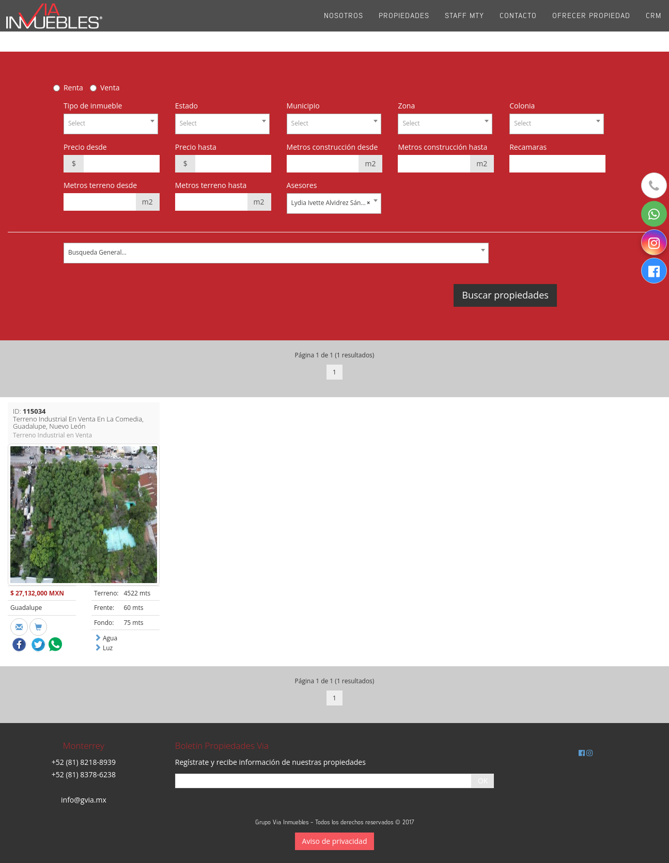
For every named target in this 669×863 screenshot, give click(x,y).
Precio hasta (195, 147)
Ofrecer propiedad (591, 25)
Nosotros (343, 25)
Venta (110, 87)
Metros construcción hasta (442, 147)
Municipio (303, 106)
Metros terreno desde (100, 185)
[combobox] (111, 124)
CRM (653, 25)
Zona (406, 106)
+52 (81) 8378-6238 (84, 774)
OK (483, 781)
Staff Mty (464, 25)
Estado (186, 106)
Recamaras (528, 147)
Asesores (302, 185)
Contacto (518, 25)
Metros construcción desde (332, 147)
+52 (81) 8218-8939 (84, 762)
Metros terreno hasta (211, 185)
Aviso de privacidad (334, 841)
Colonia (522, 106)
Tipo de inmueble (93, 106)
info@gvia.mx (83, 800)
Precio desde (85, 147)
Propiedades (404, 25)
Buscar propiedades (505, 295)
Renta (73, 87)
